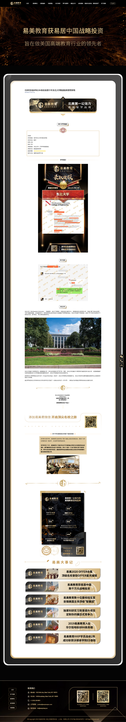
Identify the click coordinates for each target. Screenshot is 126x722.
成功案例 (80, 3)
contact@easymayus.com (44, 704)
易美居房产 (96, 3)
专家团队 (50, 3)
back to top (121, 365)
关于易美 (103, 3)
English (113, 3)
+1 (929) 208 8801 (35, 700)
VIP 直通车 (65, 3)
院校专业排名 (88, 3)
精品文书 (73, 3)
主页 (27, 3)
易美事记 (35, 3)
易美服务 (42, 3)
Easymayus (15, 3)
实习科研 (57, 3)
